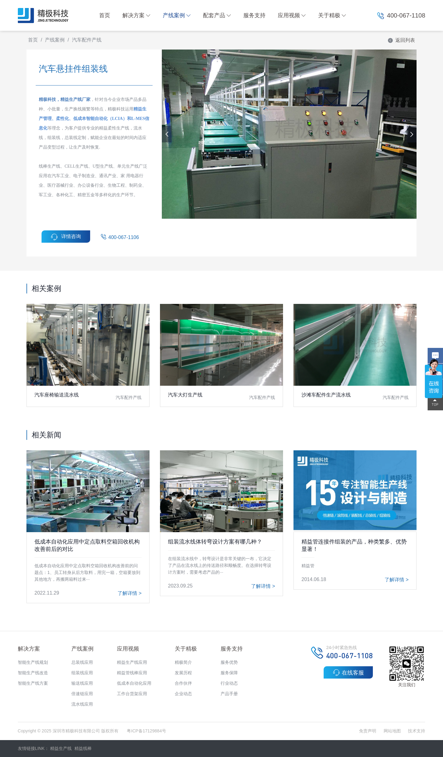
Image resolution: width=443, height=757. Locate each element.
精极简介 (183, 662)
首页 (104, 15)
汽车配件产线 (87, 39)
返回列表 (401, 40)
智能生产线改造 (33, 672)
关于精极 (332, 15)
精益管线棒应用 (132, 672)
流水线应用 (82, 704)
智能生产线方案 (33, 683)
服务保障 (229, 672)
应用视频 (292, 15)
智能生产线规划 (33, 662)
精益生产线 (61, 748)
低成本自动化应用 (134, 683)
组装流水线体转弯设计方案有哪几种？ (215, 542)
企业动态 (183, 693)
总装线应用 (82, 662)
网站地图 (392, 730)
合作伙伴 (183, 683)
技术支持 (416, 730)
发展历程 (183, 672)
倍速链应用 (82, 693)
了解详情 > (130, 593)
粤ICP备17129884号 (146, 730)
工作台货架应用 (132, 693)
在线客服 (348, 672)
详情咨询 (66, 237)
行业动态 (229, 683)
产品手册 (229, 693)
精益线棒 (83, 748)
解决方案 (136, 15)
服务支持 (254, 15)
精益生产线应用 (132, 662)
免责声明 (368, 730)
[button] (412, 134)
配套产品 (217, 15)
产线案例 (177, 15)
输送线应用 (82, 683)
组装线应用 (82, 672)
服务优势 (229, 662)
